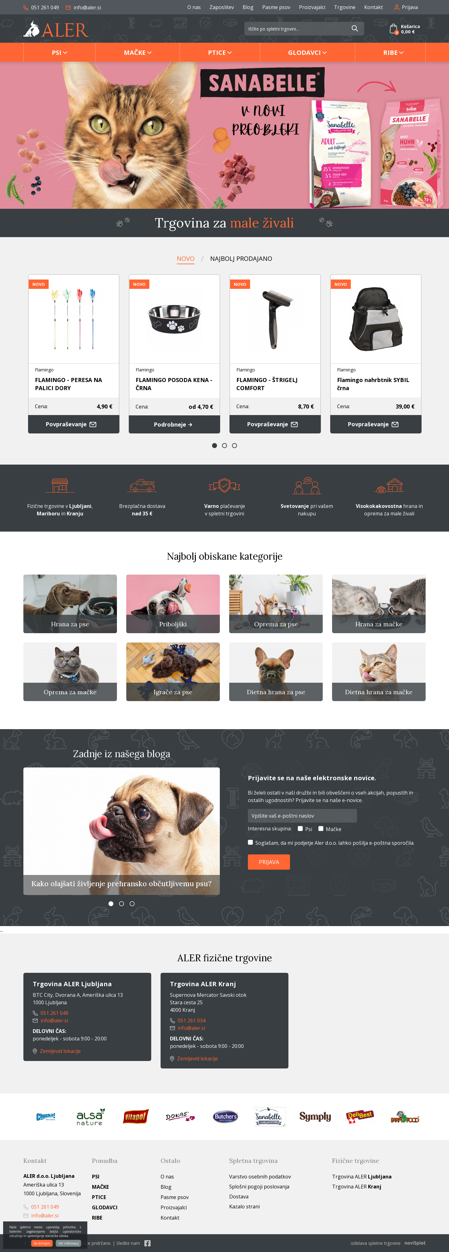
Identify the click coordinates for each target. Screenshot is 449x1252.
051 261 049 (41, 7)
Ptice (217, 52)
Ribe (390, 52)
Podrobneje (174, 424)
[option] (224, 135)
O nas (194, 7)
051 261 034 (187, 1020)
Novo (186, 258)
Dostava (239, 1196)
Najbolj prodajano (241, 258)
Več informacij (68, 1243)
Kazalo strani (244, 1206)
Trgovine (344, 7)
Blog (248, 7)
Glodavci (304, 52)
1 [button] (214, 445)
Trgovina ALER (362, 1176)
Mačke (135, 52)
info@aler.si (83, 7)
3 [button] (234, 445)
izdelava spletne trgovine (376, 1243)
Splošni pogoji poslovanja (259, 1186)
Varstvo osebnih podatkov (260, 1176)
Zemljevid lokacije (57, 1051)
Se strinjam (42, 1243)
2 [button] (224, 445)
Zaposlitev (222, 7)
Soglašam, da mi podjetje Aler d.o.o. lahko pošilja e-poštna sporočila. (334, 842)
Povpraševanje (74, 424)
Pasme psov (276, 7)
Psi (56, 52)
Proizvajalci (312, 7)
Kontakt (373, 7)
